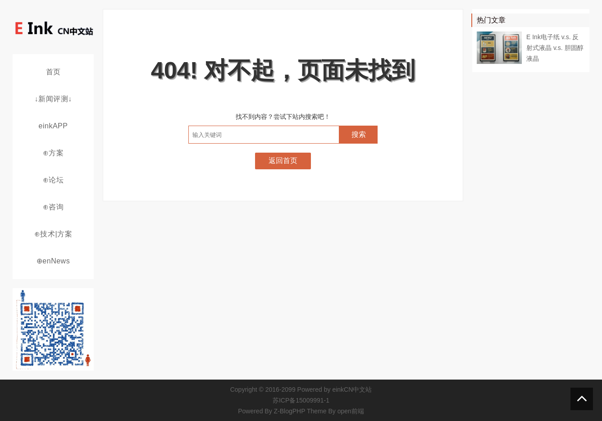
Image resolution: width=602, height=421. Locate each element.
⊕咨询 (53, 207)
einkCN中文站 (352, 389)
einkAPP (53, 126)
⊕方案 (53, 153)
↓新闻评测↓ (53, 99)
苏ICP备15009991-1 (301, 400)
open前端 (350, 411)
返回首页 (283, 160)
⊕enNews (53, 261)
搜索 (358, 134)
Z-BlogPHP (290, 411)
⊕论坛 (53, 180)
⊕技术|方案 (53, 234)
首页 (53, 72)
